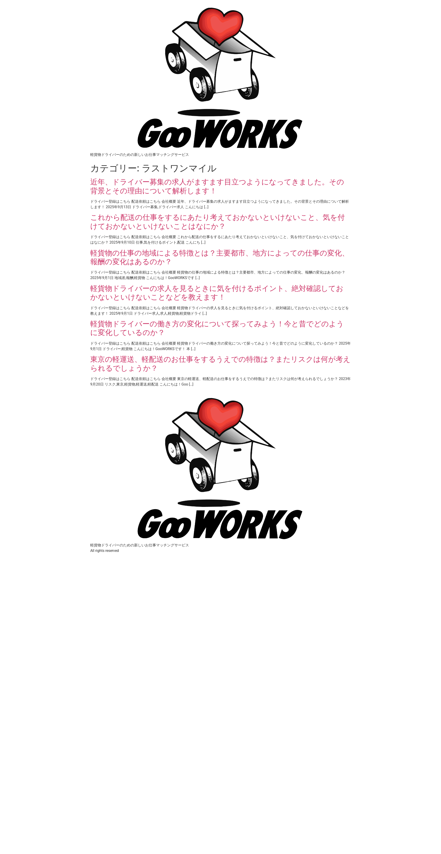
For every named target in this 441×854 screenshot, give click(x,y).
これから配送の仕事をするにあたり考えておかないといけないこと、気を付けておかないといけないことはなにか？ (217, 221)
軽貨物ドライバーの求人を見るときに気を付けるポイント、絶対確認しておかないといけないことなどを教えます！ (216, 292)
